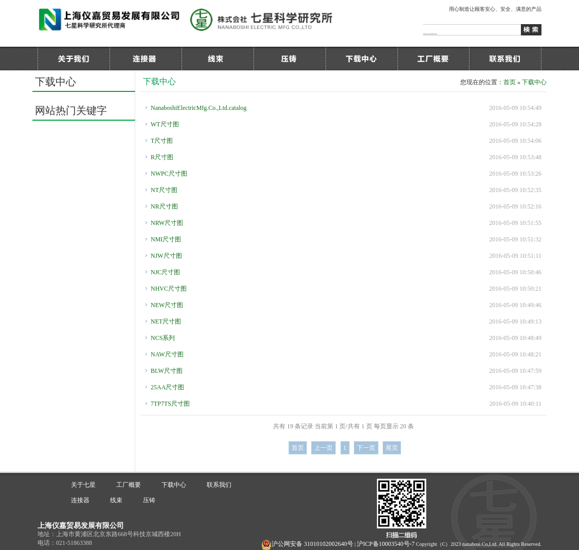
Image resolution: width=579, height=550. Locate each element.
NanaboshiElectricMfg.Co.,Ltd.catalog (199, 107)
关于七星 (74, 58)
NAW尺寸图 (167, 354)
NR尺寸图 (164, 206)
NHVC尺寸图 (169, 288)
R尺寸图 (162, 157)
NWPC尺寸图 (169, 173)
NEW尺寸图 (167, 305)
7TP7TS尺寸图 (170, 403)
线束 (218, 58)
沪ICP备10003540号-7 (386, 543)
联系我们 (505, 58)
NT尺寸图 (164, 190)
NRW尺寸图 (167, 222)
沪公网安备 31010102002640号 (312, 543)
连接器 (146, 58)
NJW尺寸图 (166, 255)
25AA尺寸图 (167, 387)
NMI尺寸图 (166, 239)
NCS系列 (163, 338)
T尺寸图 (162, 140)
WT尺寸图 (165, 124)
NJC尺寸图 (165, 272)
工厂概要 (433, 58)
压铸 (289, 58)
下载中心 (361, 58)
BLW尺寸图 (167, 370)
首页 (509, 82)
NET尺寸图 (166, 321)
